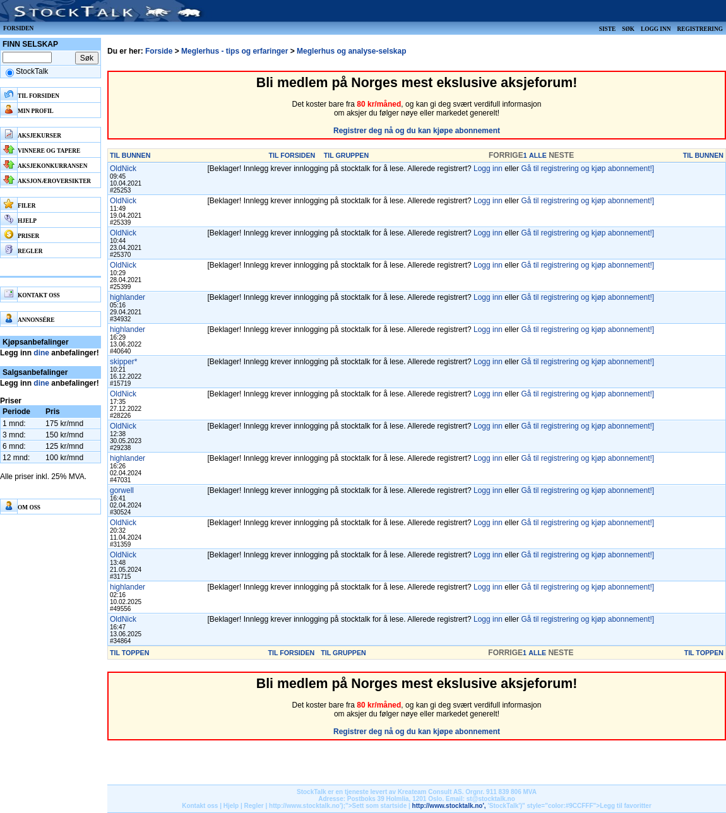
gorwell (122, 490)
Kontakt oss (200, 805)
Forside (158, 51)
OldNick (123, 168)
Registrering (700, 29)
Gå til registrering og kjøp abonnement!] (587, 168)
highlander (127, 297)
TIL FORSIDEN (292, 155)
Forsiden (18, 28)
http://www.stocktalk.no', (449, 805)
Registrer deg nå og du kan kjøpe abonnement (416, 130)
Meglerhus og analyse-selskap (351, 51)
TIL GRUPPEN (346, 155)
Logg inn (655, 29)
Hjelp (231, 805)
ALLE (538, 155)
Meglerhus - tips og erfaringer (234, 51)
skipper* (123, 361)
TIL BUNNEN (130, 155)
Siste (607, 29)
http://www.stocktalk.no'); (307, 805)
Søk (628, 29)
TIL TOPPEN (129, 652)
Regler (254, 805)
